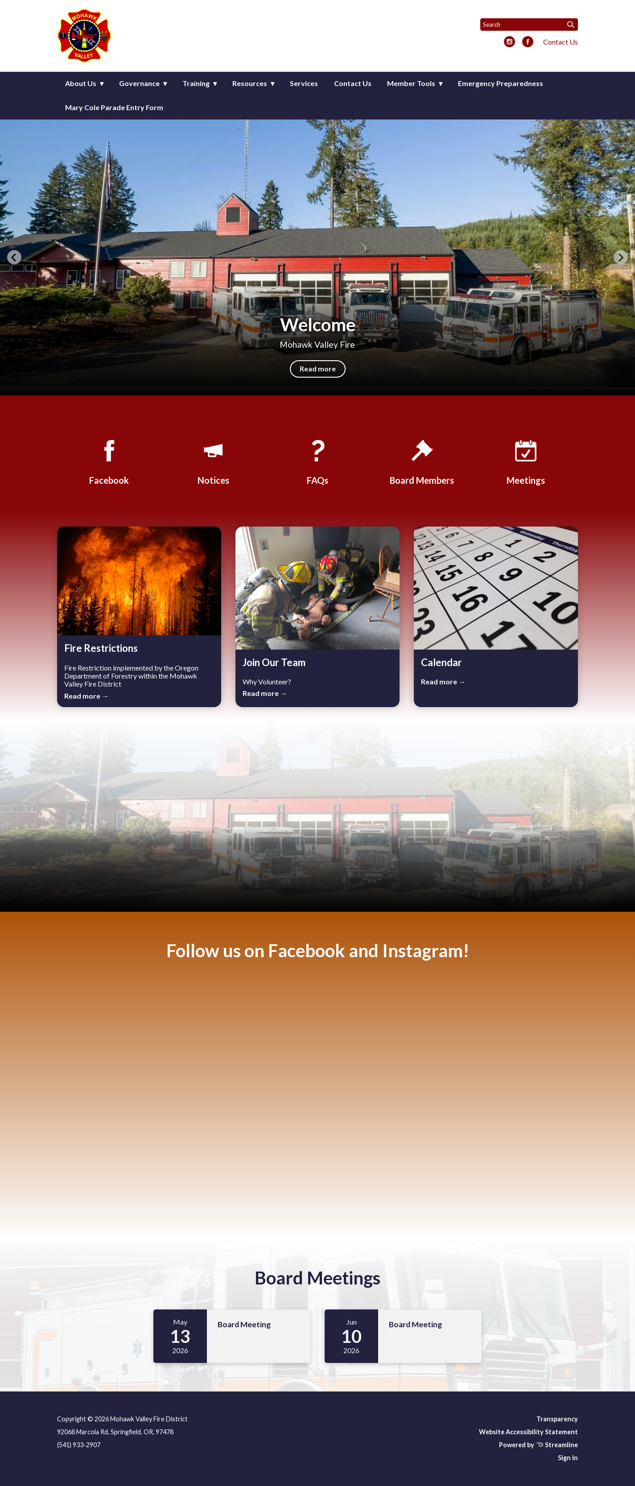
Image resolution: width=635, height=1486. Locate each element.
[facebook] (527, 42)
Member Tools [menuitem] (411, 83)
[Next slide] (621, 257)
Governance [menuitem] (139, 83)
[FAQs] (317, 461)
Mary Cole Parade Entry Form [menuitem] (114, 107)
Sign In (568, 1457)
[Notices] (213, 461)
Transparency (557, 1419)
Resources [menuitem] (249, 83)
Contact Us (560, 41)
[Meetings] (525, 461)
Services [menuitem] (304, 83)
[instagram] (509, 42)
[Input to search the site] (529, 24)
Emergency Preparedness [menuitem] (500, 83)
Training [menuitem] (196, 83)
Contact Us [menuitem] (352, 83)
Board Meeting (244, 1324)
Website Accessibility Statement (528, 1432)
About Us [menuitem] (80, 83)
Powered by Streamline (538, 1445)
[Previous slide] (14, 257)
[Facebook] (109, 461)
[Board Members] (422, 461)
